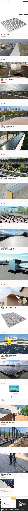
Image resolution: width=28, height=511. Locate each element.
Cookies (26, 509)
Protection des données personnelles (19, 509)
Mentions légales (11, 509)
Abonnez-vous (25, 1)
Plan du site (7, 509)
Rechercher (23, 14)
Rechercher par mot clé (3, 13)
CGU (14, 509)
